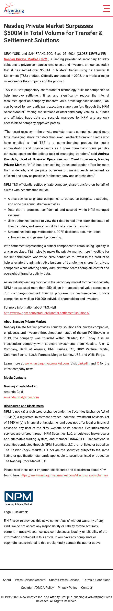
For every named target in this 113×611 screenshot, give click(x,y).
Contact (86, 588)
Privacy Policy (67, 588)
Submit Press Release (64, 580)
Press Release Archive (30, 580)
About (7, 580)
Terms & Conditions (96, 580)
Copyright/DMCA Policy (37, 588)
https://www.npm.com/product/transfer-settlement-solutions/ (46, 313)
